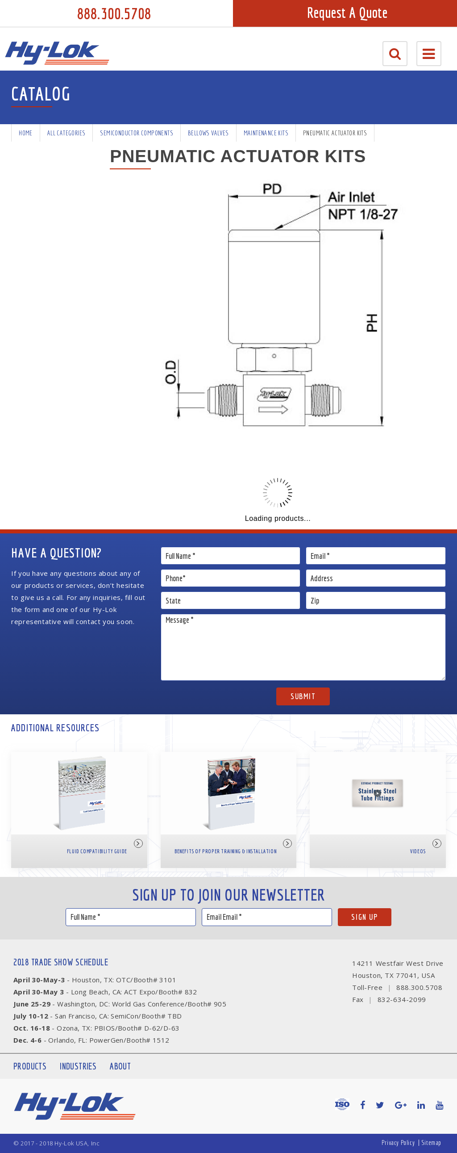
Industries (78, 1066)
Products (29, 1066)
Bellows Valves (208, 133)
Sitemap (431, 1142)
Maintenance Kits (266, 133)
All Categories (66, 133)
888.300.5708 (114, 13)
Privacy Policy (398, 1142)
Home (26, 133)
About (120, 1066)
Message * (303, 647)
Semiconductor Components (136, 133)
